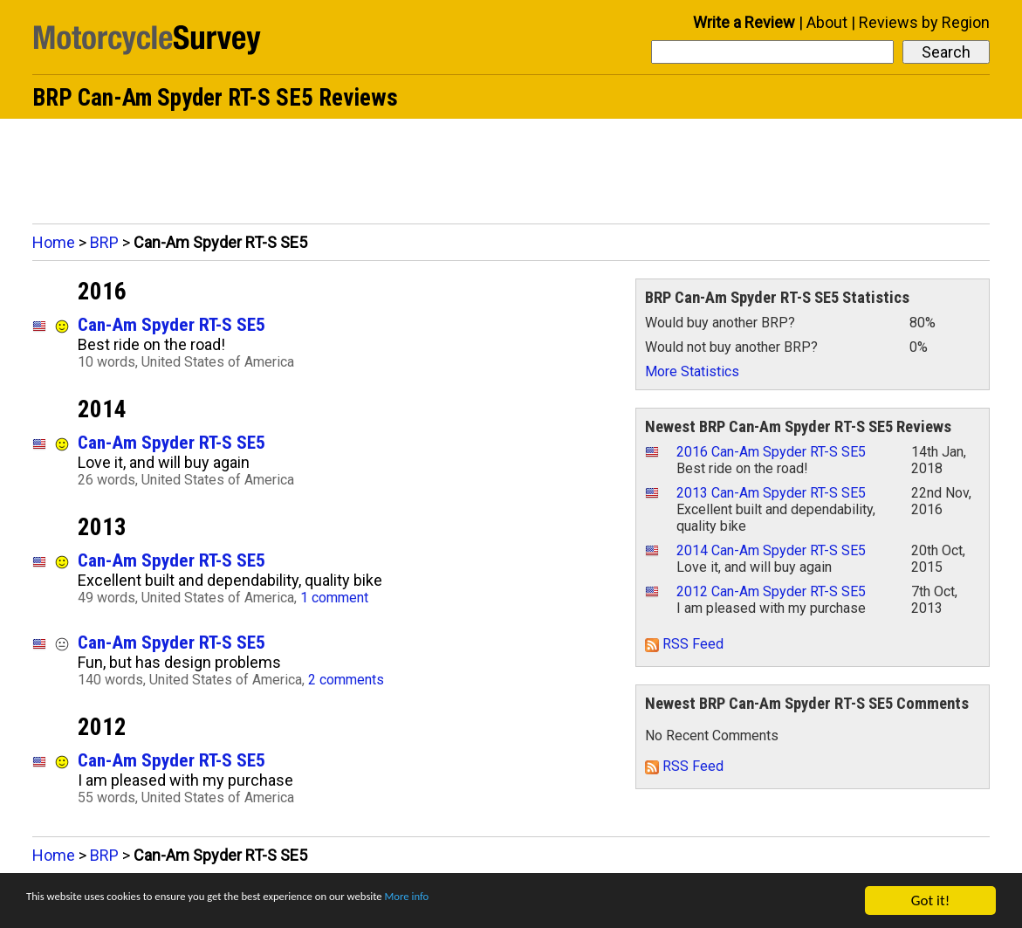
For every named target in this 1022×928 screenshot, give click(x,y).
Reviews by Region (924, 22)
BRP (104, 242)
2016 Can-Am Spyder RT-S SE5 (771, 451)
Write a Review (744, 22)
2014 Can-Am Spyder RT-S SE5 (771, 550)
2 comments (346, 679)
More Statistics (692, 371)
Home (53, 242)
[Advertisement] (511, 166)
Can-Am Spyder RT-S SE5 (171, 324)
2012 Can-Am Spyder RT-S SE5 (771, 591)
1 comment (334, 597)
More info (536, 902)
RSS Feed (684, 644)
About (826, 22)
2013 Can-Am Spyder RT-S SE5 (771, 493)
